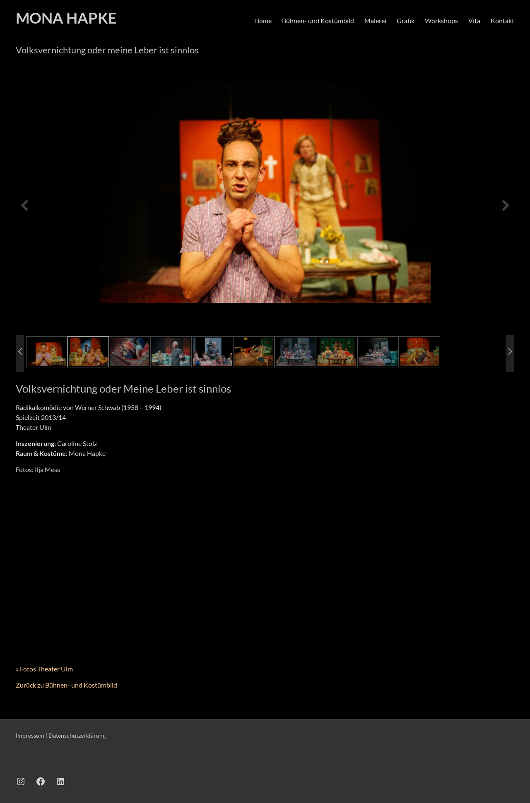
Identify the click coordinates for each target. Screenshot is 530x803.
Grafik (405, 20)
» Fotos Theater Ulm (44, 669)
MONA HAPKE (66, 18)
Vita (474, 20)
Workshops (441, 20)
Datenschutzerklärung (77, 735)
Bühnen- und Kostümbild (318, 20)
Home (263, 20)
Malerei (375, 20)
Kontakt (502, 20)
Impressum (30, 735)
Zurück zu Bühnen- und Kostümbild (66, 685)
